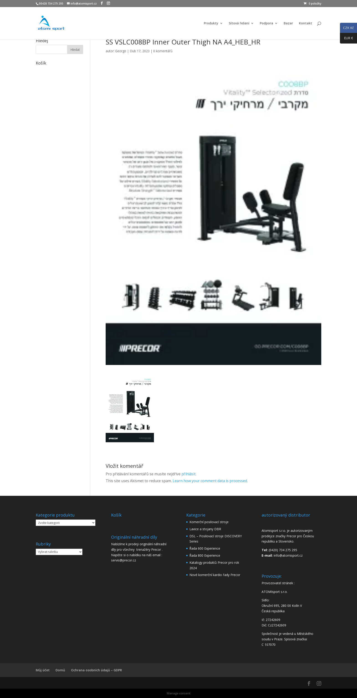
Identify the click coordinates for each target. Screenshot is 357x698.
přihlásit (188, 473)
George (120, 51)
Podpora (266, 23)
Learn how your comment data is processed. (210, 480)
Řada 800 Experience (204, 555)
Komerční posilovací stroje (209, 522)
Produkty (211, 23)
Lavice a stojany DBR (205, 529)
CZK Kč (347, 28)
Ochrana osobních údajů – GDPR (96, 670)
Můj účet (43, 670)
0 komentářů (163, 51)
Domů (60, 670)
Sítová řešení (239, 23)
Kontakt (305, 23)
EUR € (346, 39)
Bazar (288, 23)
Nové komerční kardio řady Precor (214, 575)
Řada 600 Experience (204, 548)
